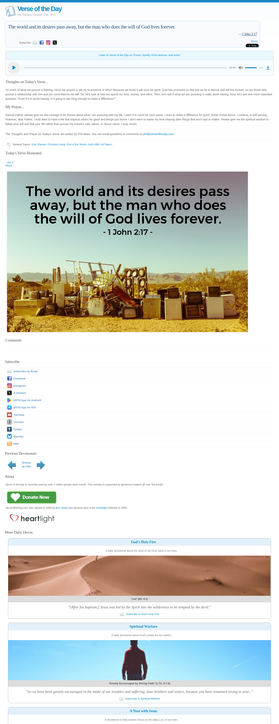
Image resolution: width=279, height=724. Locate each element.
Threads (18, 422)
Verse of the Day (39, 8)
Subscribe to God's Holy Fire (139, 614)
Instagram (19, 385)
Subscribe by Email (21, 371)
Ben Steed (62, 507)
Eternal (42, 144)
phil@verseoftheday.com (158, 134)
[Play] (14, 68)
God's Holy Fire (143, 542)
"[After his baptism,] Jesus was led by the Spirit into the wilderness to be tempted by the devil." (139, 607)
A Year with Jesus (143, 711)
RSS (16, 443)
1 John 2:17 (249, 34)
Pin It (10, 162)
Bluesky (18, 436)
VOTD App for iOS (24, 407)
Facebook (19, 378)
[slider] (125, 68)
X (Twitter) (19, 393)
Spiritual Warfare (143, 626)
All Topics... (107, 144)
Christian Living (56, 144)
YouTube (18, 414)
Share (254, 41)
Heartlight (101, 507)
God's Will (93, 144)
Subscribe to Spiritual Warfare (139, 698)
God (33, 144)
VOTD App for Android (27, 400)
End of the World (76, 144)
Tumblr (17, 429)
